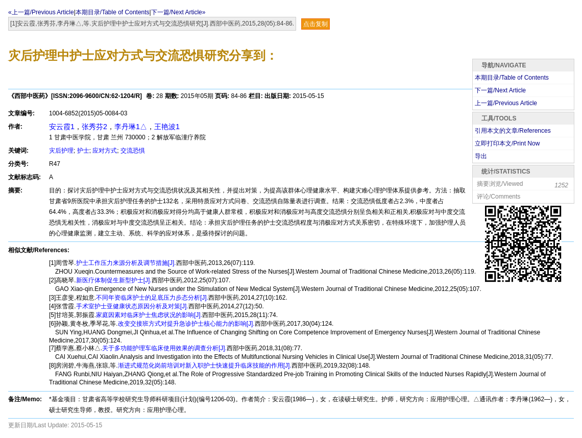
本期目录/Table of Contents (113, 12)
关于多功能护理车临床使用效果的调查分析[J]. (164, 348)
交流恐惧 (132, 150)
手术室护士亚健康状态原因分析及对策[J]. (132, 306)
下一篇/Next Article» (178, 12)
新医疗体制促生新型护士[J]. (114, 280)
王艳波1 (167, 127)
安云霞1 (62, 127)
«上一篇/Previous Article (41, 12)
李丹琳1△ (130, 127)
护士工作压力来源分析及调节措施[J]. (126, 262)
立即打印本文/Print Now (507, 143)
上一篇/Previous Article (506, 103)
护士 (83, 150)
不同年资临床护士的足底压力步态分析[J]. (152, 297)
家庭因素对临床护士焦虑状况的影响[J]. (149, 315)
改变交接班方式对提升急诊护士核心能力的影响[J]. (186, 323)
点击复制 (315, 24)
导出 (481, 156)
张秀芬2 (94, 127)
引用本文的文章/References (513, 130)
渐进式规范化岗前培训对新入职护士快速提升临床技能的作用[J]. (205, 365)
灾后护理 (61, 150)
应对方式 (104, 150)
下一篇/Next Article (500, 90)
